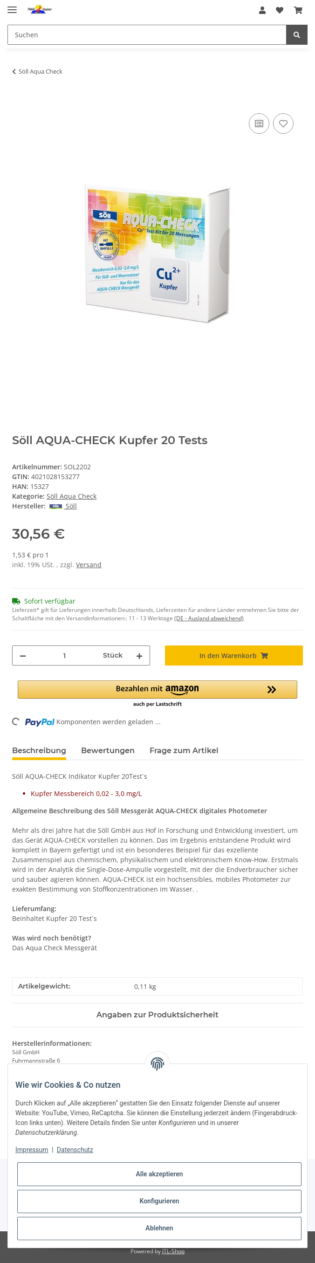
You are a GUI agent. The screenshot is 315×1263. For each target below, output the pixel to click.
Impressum (31, 1149)
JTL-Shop (173, 1251)
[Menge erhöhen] (139, 655)
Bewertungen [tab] (108, 750)
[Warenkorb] (298, 10)
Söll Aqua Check (71, 496)
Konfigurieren (159, 1201)
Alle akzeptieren (159, 1174)
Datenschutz (75, 1149)
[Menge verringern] (23, 655)
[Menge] (64, 655)
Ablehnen (159, 1228)
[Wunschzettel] (279, 10)
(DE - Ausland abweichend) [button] (209, 618)
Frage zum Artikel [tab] (184, 750)
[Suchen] (147, 35)
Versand (89, 564)
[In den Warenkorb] (19, 101)
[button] (262, 10)
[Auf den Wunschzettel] (283, 123)
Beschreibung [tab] (39, 750)
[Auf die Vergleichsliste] (259, 123)
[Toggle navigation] (12, 6)
